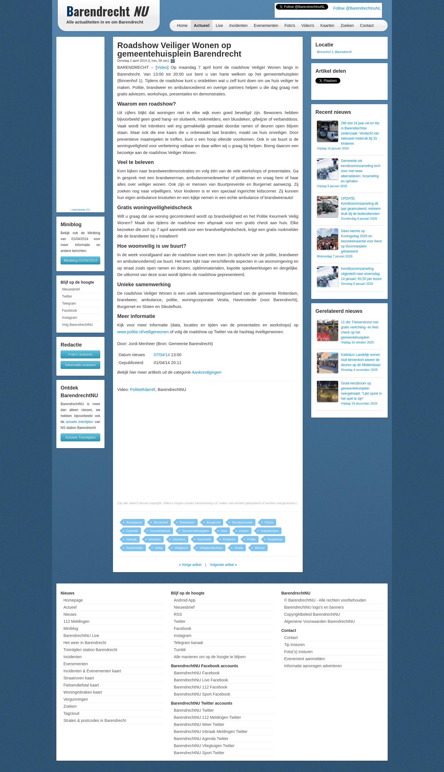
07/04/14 (162, 354)
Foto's (290, 25)
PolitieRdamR (142, 389)
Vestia (238, 547)
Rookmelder (134, 547)
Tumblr (180, 649)
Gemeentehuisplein (195, 531)
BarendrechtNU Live (81, 635)
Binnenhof (161, 522)
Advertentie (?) (80, 209)
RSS (178, 614)
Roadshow (275, 539)
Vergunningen (75, 699)
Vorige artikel (191, 565)
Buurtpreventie (242, 522)
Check (268, 522)
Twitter (67, 296)
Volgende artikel (222, 565)
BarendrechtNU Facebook (197, 673)
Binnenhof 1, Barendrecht (334, 52)
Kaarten (327, 25)
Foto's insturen (81, 354)
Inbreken (155, 539)
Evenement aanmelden (304, 658)
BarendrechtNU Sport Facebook (202, 694)
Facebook (69, 311)
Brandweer (187, 522)
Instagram (69, 318)
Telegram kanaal (188, 642)
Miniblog (70, 628)
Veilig (158, 547)
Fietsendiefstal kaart (81, 685)
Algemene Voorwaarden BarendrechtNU (319, 621)
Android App (184, 600)
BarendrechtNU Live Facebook (201, 680)
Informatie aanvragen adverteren (312, 666)
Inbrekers (179, 539)
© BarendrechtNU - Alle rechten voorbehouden (325, 600)
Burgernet (213, 522)
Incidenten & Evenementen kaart (92, 671)
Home (182, 25)
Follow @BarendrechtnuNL (357, 8)
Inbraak (131, 539)
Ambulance (134, 522)
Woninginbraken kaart (82, 692)
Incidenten (238, 25)
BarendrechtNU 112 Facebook (200, 687)
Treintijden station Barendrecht (90, 649)
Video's (307, 25)
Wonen (260, 547)
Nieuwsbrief (71, 289)
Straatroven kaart (78, 678)
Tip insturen (294, 644)
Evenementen (266, 25)
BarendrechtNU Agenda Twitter (201, 738)
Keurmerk (204, 539)
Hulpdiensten (270, 531)
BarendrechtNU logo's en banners (313, 607)
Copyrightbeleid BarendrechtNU (312, 614)
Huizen (244, 531)
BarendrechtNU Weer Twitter (199, 724)
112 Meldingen (76, 621)
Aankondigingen (206, 372)
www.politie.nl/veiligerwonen (143, 332)
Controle (132, 531)
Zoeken (347, 25)
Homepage (73, 600)
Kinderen (229, 539)
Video (162, 67)
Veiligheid (181, 547)
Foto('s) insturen (298, 651)
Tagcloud (71, 713)
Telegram (69, 303)
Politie (251, 539)
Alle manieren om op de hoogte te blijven (210, 657)
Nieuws (69, 614)
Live (219, 25)
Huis (224, 531)
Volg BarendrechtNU (77, 325)
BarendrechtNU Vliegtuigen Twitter (204, 745)
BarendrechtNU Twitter (194, 710)
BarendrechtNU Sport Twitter (199, 752)
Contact (366, 25)
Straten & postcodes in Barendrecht (94, 720)
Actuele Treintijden (80, 437)
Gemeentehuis (160, 531)
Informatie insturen (80, 365)
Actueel (202, 25)
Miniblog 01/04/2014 (80, 260)
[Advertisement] (80, 122)
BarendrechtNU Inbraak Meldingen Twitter (210, 731)
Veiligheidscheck (211, 547)
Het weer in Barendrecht (84, 642)
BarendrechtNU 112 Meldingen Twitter (207, 717)
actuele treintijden (79, 422)
